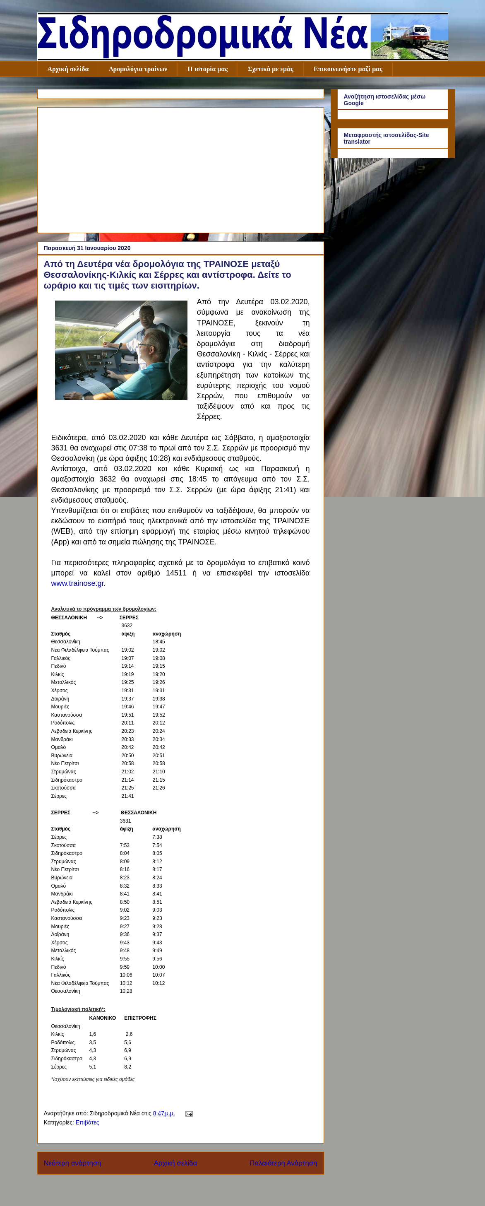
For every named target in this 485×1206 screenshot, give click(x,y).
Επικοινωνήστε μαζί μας (348, 68)
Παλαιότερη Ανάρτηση (283, 1163)
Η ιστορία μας (207, 68)
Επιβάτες (87, 1122)
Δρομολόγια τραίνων (138, 68)
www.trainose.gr (77, 583)
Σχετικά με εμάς (270, 68)
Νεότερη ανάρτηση (72, 1163)
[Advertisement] (180, 168)
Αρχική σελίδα (68, 68)
